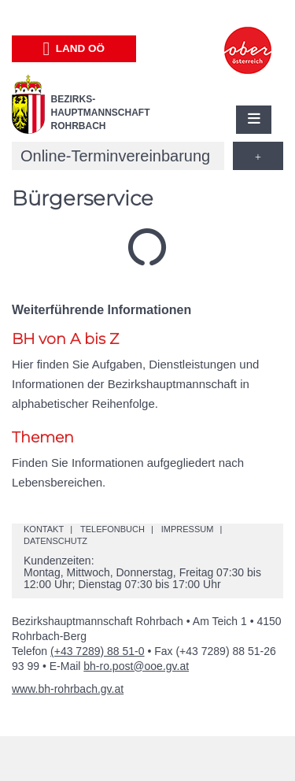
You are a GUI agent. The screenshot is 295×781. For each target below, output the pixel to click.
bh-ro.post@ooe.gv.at (136, 666)
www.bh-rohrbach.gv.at (68, 689)
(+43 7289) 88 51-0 (97, 651)
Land (73, 48)
